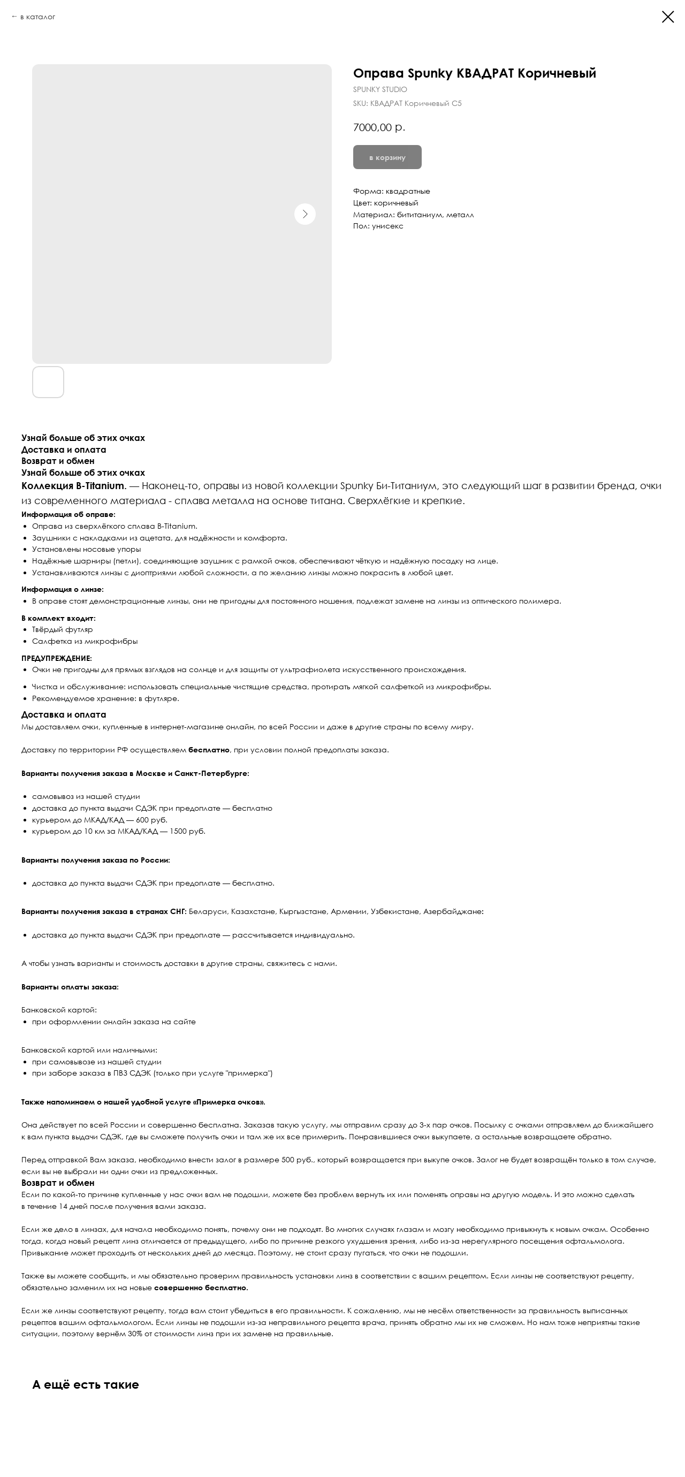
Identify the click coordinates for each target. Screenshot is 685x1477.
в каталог (37, 16)
